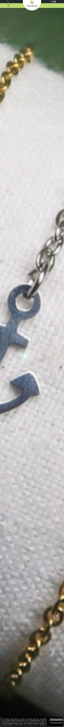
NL (53, 2)
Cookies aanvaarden (56, 719)
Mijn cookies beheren (57, 722)
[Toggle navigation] (8, 5)
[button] (3, 367)
